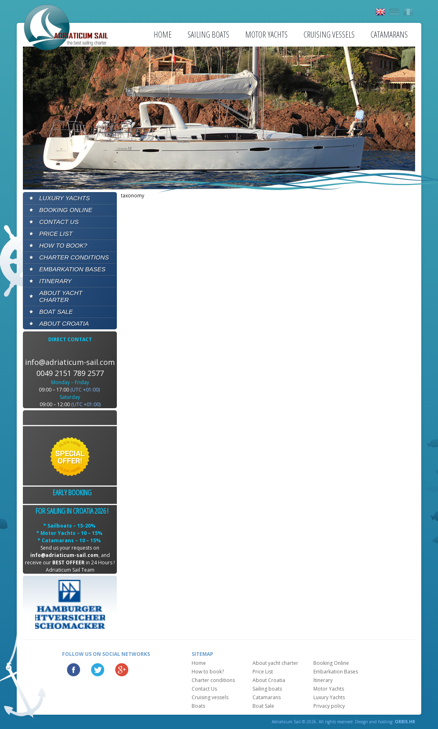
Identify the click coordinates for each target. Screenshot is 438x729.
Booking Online (65, 209)
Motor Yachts (266, 34)
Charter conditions (74, 257)
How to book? (63, 245)
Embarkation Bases (72, 269)
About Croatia (64, 323)
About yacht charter (61, 296)
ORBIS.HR (405, 722)
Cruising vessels (329, 34)
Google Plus (121, 669)
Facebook (73, 669)
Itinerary (55, 280)
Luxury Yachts (64, 198)
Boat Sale (56, 311)
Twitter (97, 669)
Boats (198, 705)
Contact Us (58, 221)
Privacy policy (329, 705)
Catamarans (389, 34)
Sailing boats (208, 34)
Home (163, 34)
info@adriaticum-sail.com (70, 362)
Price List (56, 233)
